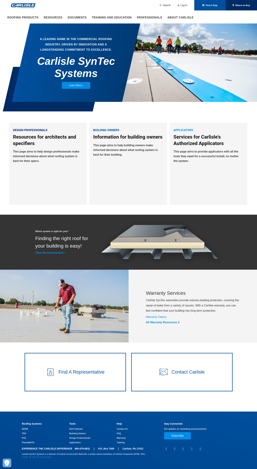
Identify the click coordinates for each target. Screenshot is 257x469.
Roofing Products (23, 17)
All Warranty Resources (161, 329)
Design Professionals (80, 438)
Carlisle (25, 457)
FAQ (119, 433)
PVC (24, 438)
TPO (24, 433)
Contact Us (122, 429)
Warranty (121, 438)
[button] (75, 380)
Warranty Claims (156, 323)
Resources (53, 17)
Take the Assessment (49, 259)
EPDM (25, 429)
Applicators (75, 442)
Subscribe (177, 435)
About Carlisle (180, 17)
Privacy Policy (45, 457)
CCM (34, 457)
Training (121, 442)
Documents (77, 17)
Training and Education (112, 17)
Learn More (76, 85)
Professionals (149, 17)
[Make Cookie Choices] (7, 463)
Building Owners (77, 433)
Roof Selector (76, 429)
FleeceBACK (28, 442)
